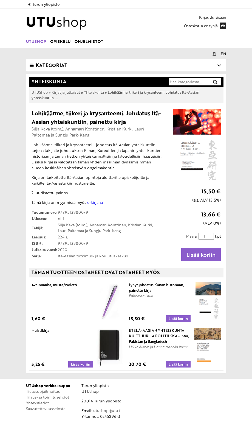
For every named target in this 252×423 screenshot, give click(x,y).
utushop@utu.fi (107, 410)
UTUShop (36, 41)
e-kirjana (95, 202)
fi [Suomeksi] (214, 54)
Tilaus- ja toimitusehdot (47, 397)
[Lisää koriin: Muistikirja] (80, 364)
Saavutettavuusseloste (46, 408)
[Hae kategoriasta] (189, 82)
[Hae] (215, 81)
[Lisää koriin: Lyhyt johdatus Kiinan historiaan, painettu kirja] (178, 318)
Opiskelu (60, 41)
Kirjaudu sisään (212, 17)
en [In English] (223, 54)
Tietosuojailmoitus (43, 391)
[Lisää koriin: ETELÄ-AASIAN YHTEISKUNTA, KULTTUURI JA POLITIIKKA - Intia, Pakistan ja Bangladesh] (178, 364)
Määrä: (191, 236)
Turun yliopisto (43, 4)
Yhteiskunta (94, 92)
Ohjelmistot (89, 41)
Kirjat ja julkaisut (66, 92)
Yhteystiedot (37, 403)
